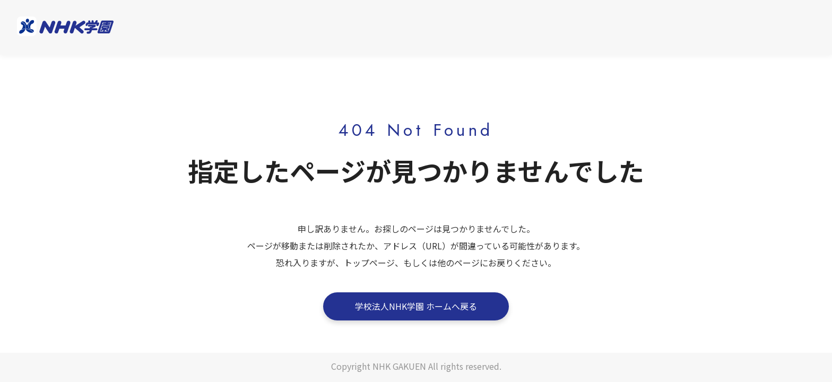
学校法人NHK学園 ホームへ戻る (416, 306)
